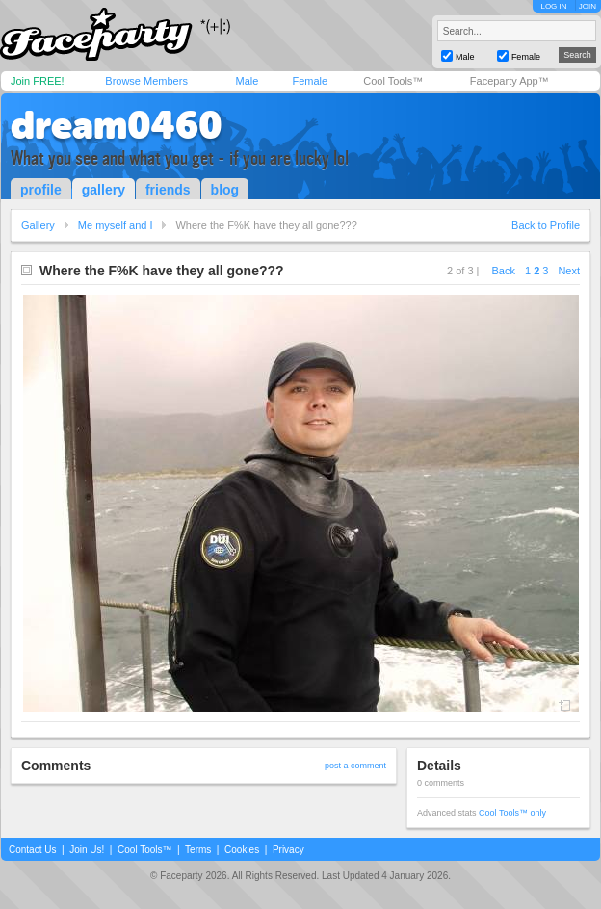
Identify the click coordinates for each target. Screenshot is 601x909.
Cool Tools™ (393, 81)
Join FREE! (38, 81)
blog (225, 189)
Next (569, 270)
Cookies (241, 849)
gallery (103, 189)
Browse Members (146, 81)
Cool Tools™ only (512, 813)
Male (246, 81)
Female (309, 81)
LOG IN (553, 6)
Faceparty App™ (509, 81)
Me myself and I (115, 225)
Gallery (38, 225)
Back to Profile (545, 225)
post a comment (355, 765)
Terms (198, 849)
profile (41, 189)
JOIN (587, 6)
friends (168, 189)
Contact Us (32, 849)
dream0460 (116, 125)
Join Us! (86, 849)
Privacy (288, 849)
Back (503, 270)
